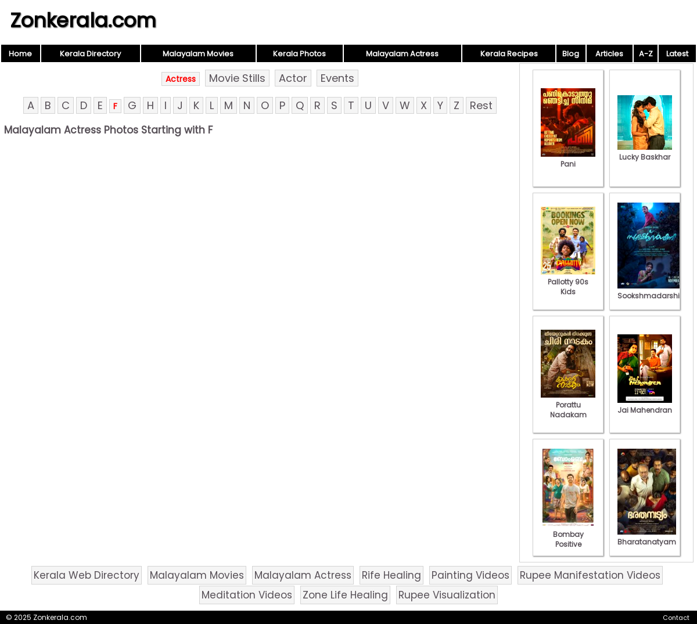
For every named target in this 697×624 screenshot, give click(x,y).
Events (337, 78)
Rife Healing (391, 575)
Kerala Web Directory (86, 575)
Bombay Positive (568, 534)
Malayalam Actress (402, 53)
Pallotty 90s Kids (568, 282)
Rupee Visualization (446, 595)
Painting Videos (470, 575)
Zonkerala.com (83, 20)
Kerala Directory (90, 53)
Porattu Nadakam (568, 405)
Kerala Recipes (509, 53)
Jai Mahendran (644, 405)
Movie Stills (237, 78)
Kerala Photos (299, 53)
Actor (293, 78)
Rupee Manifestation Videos (590, 575)
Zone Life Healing (345, 595)
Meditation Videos (247, 595)
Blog (570, 53)
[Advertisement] (259, 224)
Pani (568, 159)
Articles (609, 53)
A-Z (646, 53)
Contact (676, 617)
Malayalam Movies (198, 53)
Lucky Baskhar (644, 152)
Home (20, 53)
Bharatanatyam (646, 537)
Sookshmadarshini (651, 291)
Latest (677, 53)
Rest (481, 105)
